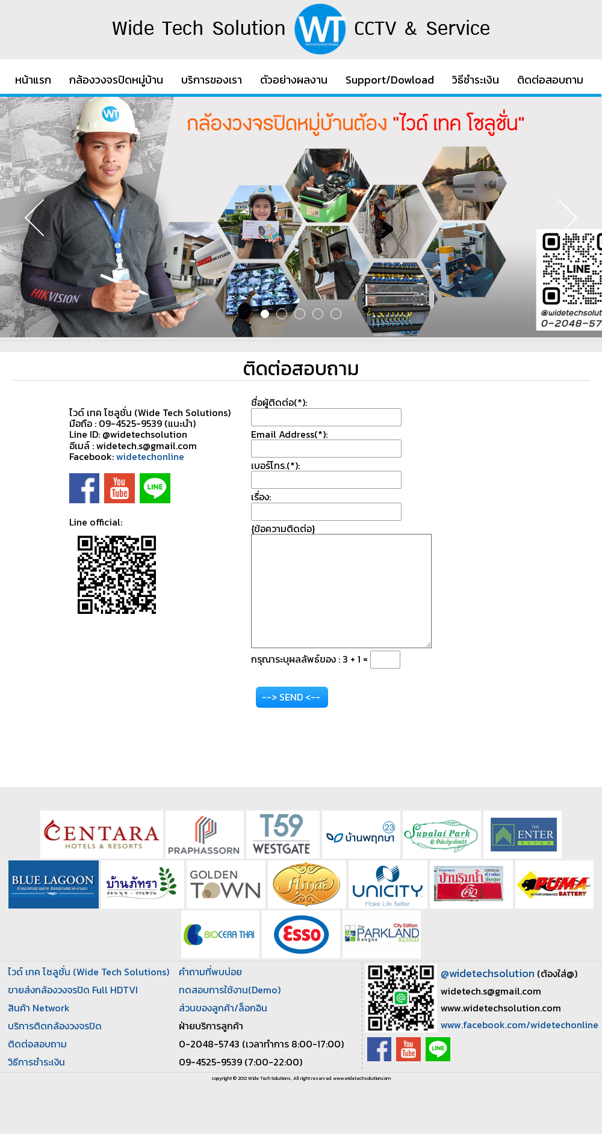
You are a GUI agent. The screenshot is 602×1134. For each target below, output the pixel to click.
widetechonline (150, 456)
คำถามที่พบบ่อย (210, 971)
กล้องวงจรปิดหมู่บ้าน (116, 80)
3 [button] (299, 313)
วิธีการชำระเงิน (36, 1062)
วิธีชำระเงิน (475, 80)
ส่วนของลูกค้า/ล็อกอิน (223, 1008)
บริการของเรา (211, 80)
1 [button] (265, 314)
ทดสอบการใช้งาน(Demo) (230, 989)
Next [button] (557, 217)
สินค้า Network (39, 1008)
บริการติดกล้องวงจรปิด (55, 1026)
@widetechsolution (488, 973)
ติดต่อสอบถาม (550, 80)
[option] (301, 217)
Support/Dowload (390, 80)
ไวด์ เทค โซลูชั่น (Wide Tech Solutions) (88, 971)
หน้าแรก (33, 80)
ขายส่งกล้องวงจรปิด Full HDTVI (73, 989)
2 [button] (281, 313)
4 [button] (317, 313)
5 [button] (335, 313)
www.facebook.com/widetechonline (519, 1024)
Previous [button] (45, 217)
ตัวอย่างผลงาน (293, 80)
